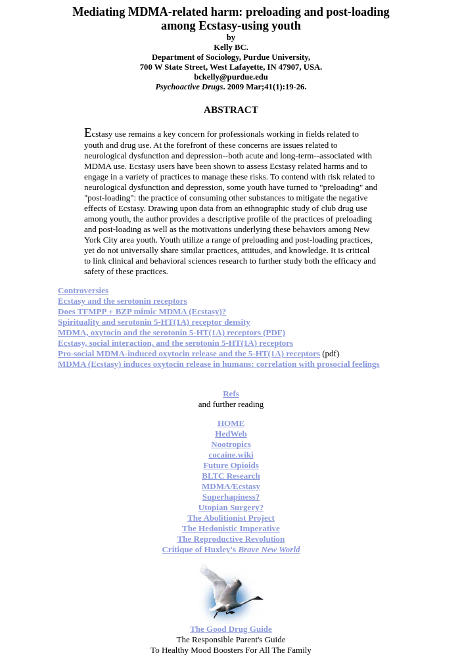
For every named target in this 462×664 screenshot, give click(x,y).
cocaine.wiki (230, 455)
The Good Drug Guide (231, 629)
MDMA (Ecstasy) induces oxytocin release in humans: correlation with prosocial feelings (219, 364)
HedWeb (230, 434)
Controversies (83, 290)
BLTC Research (231, 476)
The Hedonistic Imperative (231, 528)
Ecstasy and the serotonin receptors (122, 301)
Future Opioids (231, 465)
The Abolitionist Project (231, 518)
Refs (231, 393)
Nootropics (230, 444)
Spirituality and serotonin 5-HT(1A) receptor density (154, 322)
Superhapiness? (231, 497)
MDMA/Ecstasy (231, 486)
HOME (231, 423)
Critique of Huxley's (231, 549)
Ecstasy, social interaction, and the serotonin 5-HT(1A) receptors (175, 343)
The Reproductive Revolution (231, 539)
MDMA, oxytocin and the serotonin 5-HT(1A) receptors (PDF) (171, 332)
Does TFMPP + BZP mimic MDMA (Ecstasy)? (142, 311)
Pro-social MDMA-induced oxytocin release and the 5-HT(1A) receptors (189, 353)
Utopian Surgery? (231, 507)
